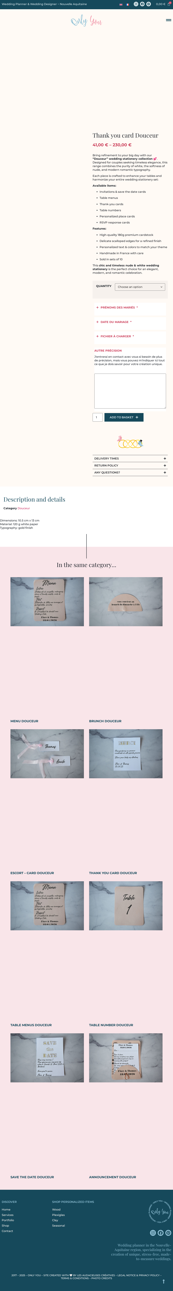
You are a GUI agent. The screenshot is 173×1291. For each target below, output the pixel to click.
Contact (7, 1231)
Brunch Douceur (105, 721)
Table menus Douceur (31, 1025)
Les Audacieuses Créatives (96, 1275)
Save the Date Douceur (32, 1177)
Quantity (103, 286)
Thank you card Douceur (113, 873)
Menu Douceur (24, 721)
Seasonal (58, 1225)
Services (7, 1215)
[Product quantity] (98, 417)
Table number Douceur (111, 1025)
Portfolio (8, 1220)
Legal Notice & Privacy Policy (139, 1275)
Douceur (24, 508)
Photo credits (101, 1278)
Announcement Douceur (112, 1177)
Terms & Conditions (75, 1278)
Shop (5, 1225)
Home (6, 1209)
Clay (55, 1220)
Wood (56, 1209)
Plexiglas (58, 1215)
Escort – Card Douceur (32, 873)
